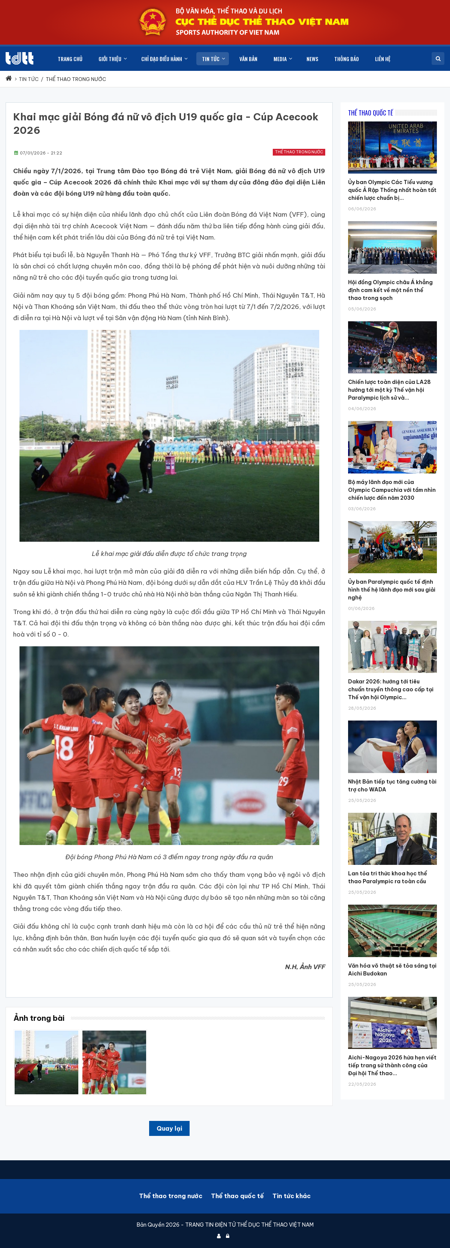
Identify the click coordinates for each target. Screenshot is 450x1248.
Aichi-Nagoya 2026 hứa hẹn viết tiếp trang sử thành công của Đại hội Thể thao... (392, 1065)
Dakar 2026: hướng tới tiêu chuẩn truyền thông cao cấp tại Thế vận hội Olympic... (391, 689)
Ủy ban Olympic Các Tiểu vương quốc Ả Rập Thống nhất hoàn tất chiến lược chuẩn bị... (392, 190)
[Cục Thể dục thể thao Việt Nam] (19, 58)
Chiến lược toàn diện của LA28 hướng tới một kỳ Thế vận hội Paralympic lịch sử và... (389, 390)
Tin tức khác (291, 1196)
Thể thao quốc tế (237, 1196)
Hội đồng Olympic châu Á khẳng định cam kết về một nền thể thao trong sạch (390, 290)
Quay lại (169, 1128)
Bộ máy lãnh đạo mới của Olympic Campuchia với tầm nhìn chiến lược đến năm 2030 (392, 490)
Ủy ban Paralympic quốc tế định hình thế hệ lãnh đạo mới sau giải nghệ (391, 589)
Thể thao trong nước (299, 152)
